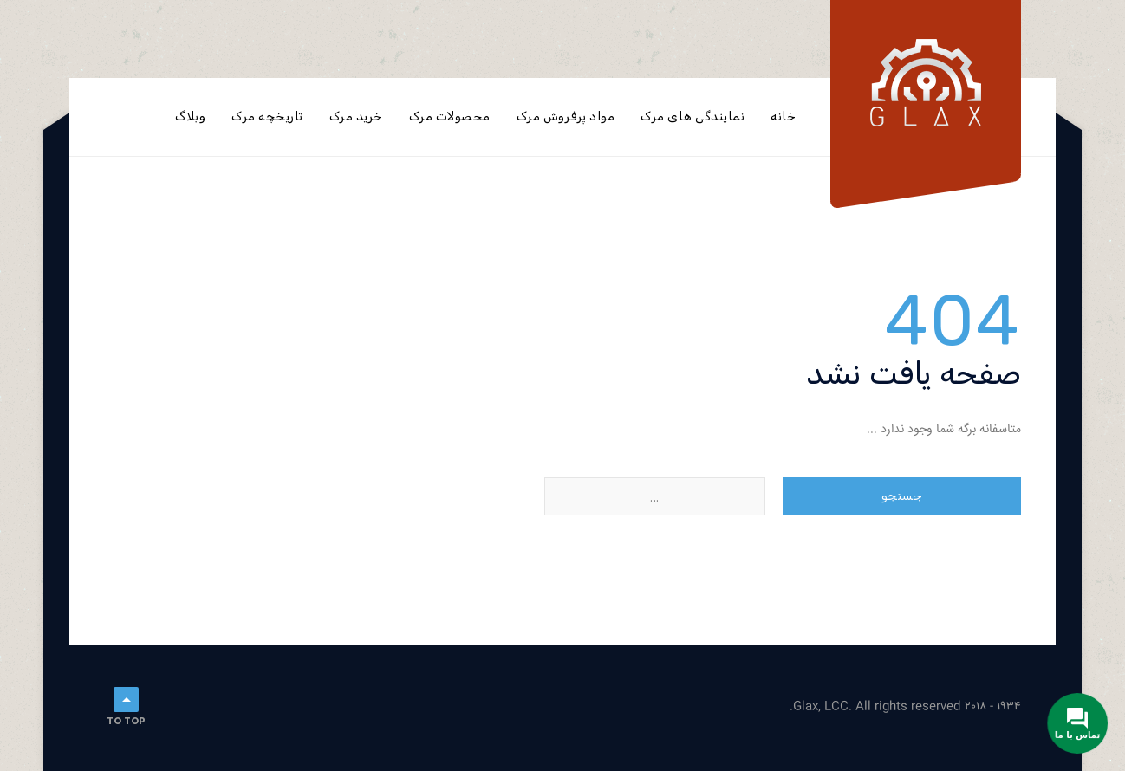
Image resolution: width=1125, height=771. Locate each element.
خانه (783, 116)
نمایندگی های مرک (693, 116)
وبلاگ (190, 116)
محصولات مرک (450, 116)
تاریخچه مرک (267, 116)
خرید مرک (356, 116)
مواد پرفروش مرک (566, 116)
